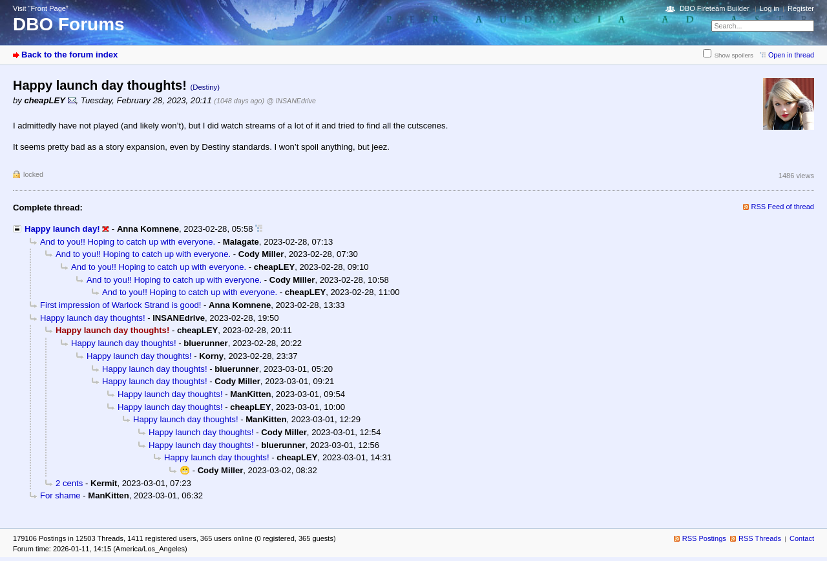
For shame (60, 495)
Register (801, 8)
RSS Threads (759, 538)
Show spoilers (734, 55)
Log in (769, 8)
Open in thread (791, 55)
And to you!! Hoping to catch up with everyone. (127, 242)
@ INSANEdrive (291, 101)
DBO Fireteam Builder (714, 8)
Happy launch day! (62, 229)
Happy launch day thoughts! (92, 318)
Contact (802, 538)
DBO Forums (69, 24)
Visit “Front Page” (40, 8)
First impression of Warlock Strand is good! (120, 305)
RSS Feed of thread (783, 206)
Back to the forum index (69, 54)
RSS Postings (704, 538)
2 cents (69, 483)
